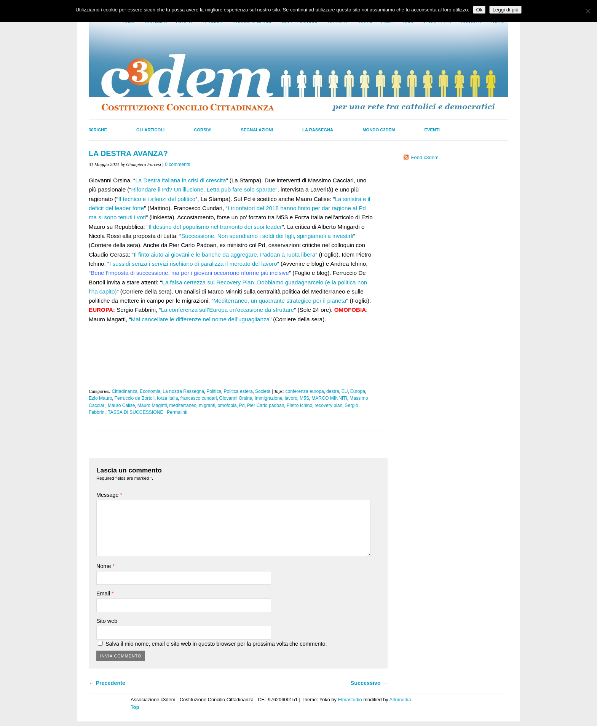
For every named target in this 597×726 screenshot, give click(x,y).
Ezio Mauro (100, 398)
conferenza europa (304, 391)
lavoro (291, 398)
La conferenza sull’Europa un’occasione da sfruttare (227, 309)
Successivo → (369, 683)
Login (497, 21)
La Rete (184, 21)
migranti (207, 405)
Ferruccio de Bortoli (135, 398)
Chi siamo (156, 21)
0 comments (177, 164)
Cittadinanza (124, 391)
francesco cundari (198, 398)
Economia (150, 391)
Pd (242, 405)
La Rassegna (317, 130)
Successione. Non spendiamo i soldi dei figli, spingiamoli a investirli (267, 236)
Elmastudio (350, 699)
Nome (105, 566)
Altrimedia (400, 699)
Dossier (337, 21)
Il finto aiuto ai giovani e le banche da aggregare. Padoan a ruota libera (224, 254)
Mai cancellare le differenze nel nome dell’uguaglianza (200, 319)
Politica (213, 391)
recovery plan (328, 405)
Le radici (213, 21)
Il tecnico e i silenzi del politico (157, 199)
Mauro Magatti (152, 405)
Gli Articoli (150, 130)
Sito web (106, 621)
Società (263, 391)
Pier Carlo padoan (265, 405)
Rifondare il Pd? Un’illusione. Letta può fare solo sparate (203, 189)
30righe (98, 130)
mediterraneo (182, 405)
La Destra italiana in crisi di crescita (180, 180)
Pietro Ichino (300, 405)
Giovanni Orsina (235, 398)
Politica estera (237, 391)
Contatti (471, 21)
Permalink (177, 412)
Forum (364, 21)
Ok (479, 10)
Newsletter (436, 21)
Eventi (432, 130)
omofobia (227, 405)
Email (105, 593)
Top (135, 707)
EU (345, 391)
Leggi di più (505, 10)
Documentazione (253, 21)
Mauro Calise (121, 405)
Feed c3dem (425, 157)
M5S (304, 398)
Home (129, 21)
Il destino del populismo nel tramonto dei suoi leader (215, 226)
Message (109, 495)
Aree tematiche (300, 21)
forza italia (167, 398)
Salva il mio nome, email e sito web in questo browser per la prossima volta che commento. (216, 644)
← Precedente (107, 683)
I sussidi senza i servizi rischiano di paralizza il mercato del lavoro (193, 263)
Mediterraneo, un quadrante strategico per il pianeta (280, 300)
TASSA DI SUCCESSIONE (135, 412)
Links (387, 21)
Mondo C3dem (378, 130)
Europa (357, 391)
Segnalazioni (257, 130)
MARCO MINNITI (329, 398)
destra (332, 391)
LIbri (407, 21)
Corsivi (202, 130)
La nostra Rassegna (183, 391)
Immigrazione (269, 398)
